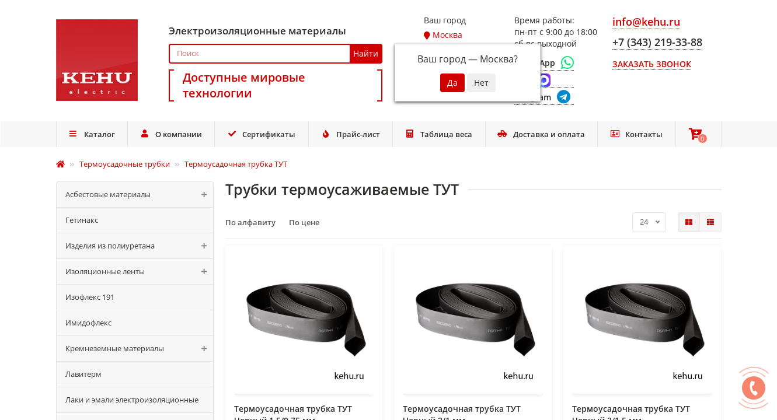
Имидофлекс (88, 322)
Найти (365, 53)
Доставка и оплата (541, 134)
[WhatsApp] (544, 63)
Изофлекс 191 (89, 297)
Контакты (636, 134)
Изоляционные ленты (139, 271)
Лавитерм (83, 374)
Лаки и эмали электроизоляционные (131, 399)
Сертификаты (261, 134)
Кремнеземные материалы (139, 348)
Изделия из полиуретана (139, 245)
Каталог (91, 134)
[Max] (544, 81)
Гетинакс (81, 220)
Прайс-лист (350, 134)
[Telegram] (544, 97)
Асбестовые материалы (139, 194)
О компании (171, 134)
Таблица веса (439, 134)
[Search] (276, 54)
